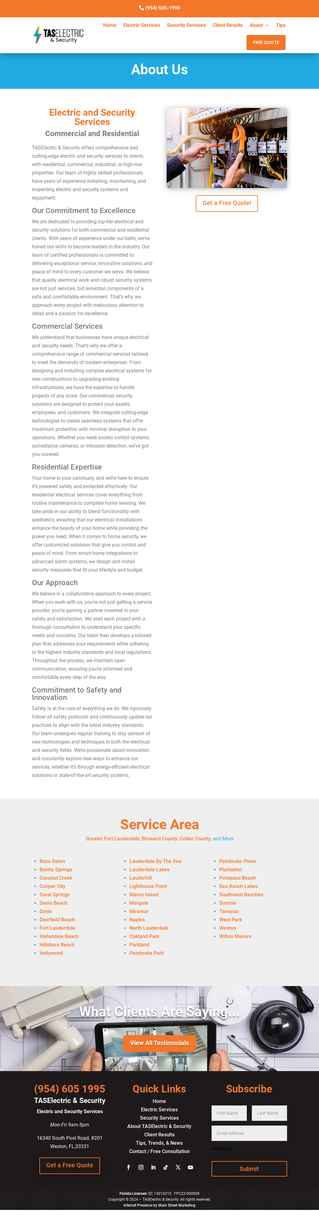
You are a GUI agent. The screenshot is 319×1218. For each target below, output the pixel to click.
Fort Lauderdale (57, 928)
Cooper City (52, 886)
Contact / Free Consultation (159, 1151)
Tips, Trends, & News (159, 1143)
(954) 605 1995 (69, 1089)
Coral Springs (55, 895)
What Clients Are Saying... (159, 1012)
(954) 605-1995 (162, 8)
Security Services (186, 25)
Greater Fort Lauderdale (113, 839)
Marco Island (144, 895)
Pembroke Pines (237, 861)
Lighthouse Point (148, 886)
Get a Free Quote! (227, 203)
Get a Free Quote (69, 1165)
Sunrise (227, 903)
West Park (230, 920)
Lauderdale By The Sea (155, 861)
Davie (46, 911)
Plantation (230, 870)
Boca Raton (52, 861)
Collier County (195, 839)
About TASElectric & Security (159, 1126)
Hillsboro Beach (57, 945)
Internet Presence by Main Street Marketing (159, 1205)
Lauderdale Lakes (149, 870)
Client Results (227, 25)
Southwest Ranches (241, 895)
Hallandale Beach (59, 936)
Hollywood (51, 953)
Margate (138, 903)
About (256, 25)
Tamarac (229, 911)
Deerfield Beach (57, 920)
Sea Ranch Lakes (238, 886)
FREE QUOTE (266, 42)
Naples (137, 920)
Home (109, 25)
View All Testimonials (159, 1043)
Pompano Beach (237, 878)
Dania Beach (54, 903)
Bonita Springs (56, 870)
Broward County (159, 839)
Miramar (139, 911)
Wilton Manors (235, 936)
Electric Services (141, 25)
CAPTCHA (221, 1148)
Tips (281, 25)
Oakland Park (144, 936)
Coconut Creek (56, 878)
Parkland (139, 945)
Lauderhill (140, 878)
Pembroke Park (146, 953)
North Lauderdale (148, 928)
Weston (227, 928)
